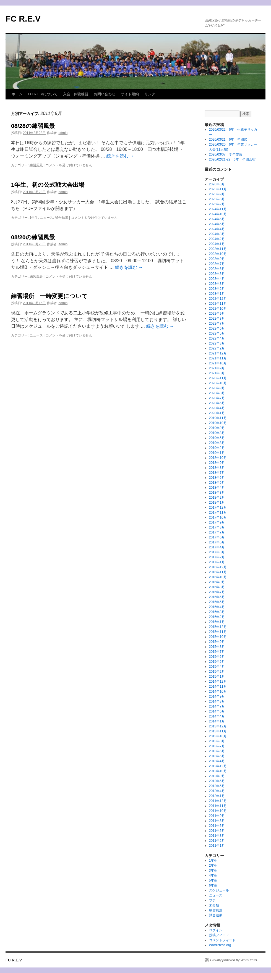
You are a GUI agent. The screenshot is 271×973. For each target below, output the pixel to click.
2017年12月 (218, 507)
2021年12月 (218, 353)
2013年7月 (217, 746)
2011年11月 (218, 806)
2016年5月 (217, 602)
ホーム (17, 94)
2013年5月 (217, 756)
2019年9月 (217, 428)
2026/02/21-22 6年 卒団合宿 (232, 159)
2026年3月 (217, 184)
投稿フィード (219, 935)
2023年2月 (217, 289)
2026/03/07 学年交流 (225, 154)
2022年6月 (217, 328)
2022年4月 (217, 338)
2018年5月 (217, 483)
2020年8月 (217, 393)
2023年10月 (218, 254)
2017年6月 (217, 537)
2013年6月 (217, 751)
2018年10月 (218, 458)
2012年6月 (217, 781)
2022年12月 (218, 299)
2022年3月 (217, 343)
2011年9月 (217, 816)
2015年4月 (217, 667)
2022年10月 (218, 309)
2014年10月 (218, 691)
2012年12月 (218, 766)
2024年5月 (217, 224)
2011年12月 (218, 801)
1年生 (34, 218)
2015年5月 (217, 662)
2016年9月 (217, 582)
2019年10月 (218, 423)
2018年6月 (217, 478)
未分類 (214, 905)
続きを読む (120, 156)
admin (62, 133)
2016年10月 (218, 577)
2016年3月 (217, 612)
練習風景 (36, 165)
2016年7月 (217, 592)
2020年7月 (217, 398)
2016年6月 (217, 597)
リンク (149, 94)
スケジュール (219, 890)
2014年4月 (217, 716)
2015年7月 (217, 652)
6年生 (213, 885)
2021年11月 (218, 358)
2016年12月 (218, 567)
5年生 (213, 880)
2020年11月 (218, 378)
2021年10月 (218, 363)
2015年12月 (218, 627)
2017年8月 (217, 527)
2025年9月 (217, 194)
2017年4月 (217, 547)
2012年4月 (217, 791)
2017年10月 (218, 517)
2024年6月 (217, 219)
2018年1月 (217, 502)
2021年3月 (217, 373)
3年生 (213, 870)
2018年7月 (217, 473)
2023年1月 (217, 294)
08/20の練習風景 (33, 237)
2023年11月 (218, 249)
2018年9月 (217, 463)
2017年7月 (217, 532)
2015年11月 (218, 632)
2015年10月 (218, 637)
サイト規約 (130, 94)
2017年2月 (217, 557)
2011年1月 (217, 846)
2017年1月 (217, 562)
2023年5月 (217, 274)
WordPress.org (220, 945)
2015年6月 (217, 657)
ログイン (215, 930)
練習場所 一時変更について (49, 296)
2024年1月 (217, 244)
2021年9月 (217, 368)
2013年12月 (218, 726)
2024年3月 (217, 234)
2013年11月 (218, 731)
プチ (212, 900)
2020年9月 (217, 388)
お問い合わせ (104, 94)
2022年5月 (217, 333)
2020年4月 (217, 408)
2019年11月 (218, 418)
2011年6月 (217, 826)
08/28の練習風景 (33, 126)
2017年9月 (217, 522)
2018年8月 (217, 468)
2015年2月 (217, 672)
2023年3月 (217, 284)
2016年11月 (218, 572)
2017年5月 (217, 542)
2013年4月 (217, 761)
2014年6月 (217, 711)
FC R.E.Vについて (43, 94)
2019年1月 (217, 453)
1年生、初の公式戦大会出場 (47, 185)
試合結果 (61, 218)
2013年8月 (217, 741)
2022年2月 (217, 348)
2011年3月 (217, 836)
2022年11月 (218, 304)
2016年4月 (217, 607)
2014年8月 (217, 701)
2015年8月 (217, 647)
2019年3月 (217, 443)
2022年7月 (217, 323)
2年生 (213, 865)
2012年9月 (217, 776)
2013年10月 (218, 736)
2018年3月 (217, 493)
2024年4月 (217, 229)
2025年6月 (217, 199)
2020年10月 (218, 383)
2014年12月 (218, 681)
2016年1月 (217, 622)
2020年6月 (217, 403)
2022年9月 (217, 313)
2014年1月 (217, 721)
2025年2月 (217, 204)
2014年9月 (217, 696)
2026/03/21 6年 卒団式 (228, 139)
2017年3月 (217, 552)
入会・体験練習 (75, 94)
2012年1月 (217, 796)
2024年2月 (217, 239)
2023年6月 (217, 269)
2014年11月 (218, 686)
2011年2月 (217, 841)
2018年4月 (217, 488)
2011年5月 (217, 831)
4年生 (213, 875)
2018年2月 (217, 497)
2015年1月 (217, 677)
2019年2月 (217, 448)
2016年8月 (217, 587)
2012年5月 (217, 786)
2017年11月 (218, 512)
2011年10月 (218, 811)
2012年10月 (218, 771)
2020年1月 (217, 413)
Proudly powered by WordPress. (234, 960)
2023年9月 (217, 259)
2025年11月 (218, 189)
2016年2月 (217, 617)
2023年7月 (217, 264)
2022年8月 (217, 318)
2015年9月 (217, 642)
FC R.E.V (23, 18)
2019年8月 (217, 433)
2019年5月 (217, 438)
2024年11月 (218, 209)
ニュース (46, 218)
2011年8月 (217, 821)
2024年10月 (218, 214)
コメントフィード (222, 940)
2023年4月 (217, 279)
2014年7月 (217, 706)
